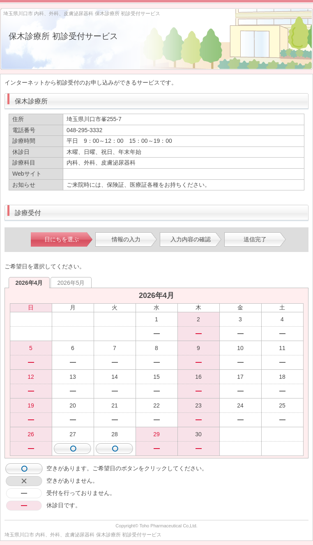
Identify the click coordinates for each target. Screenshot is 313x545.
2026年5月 (71, 282)
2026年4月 (29, 282)
